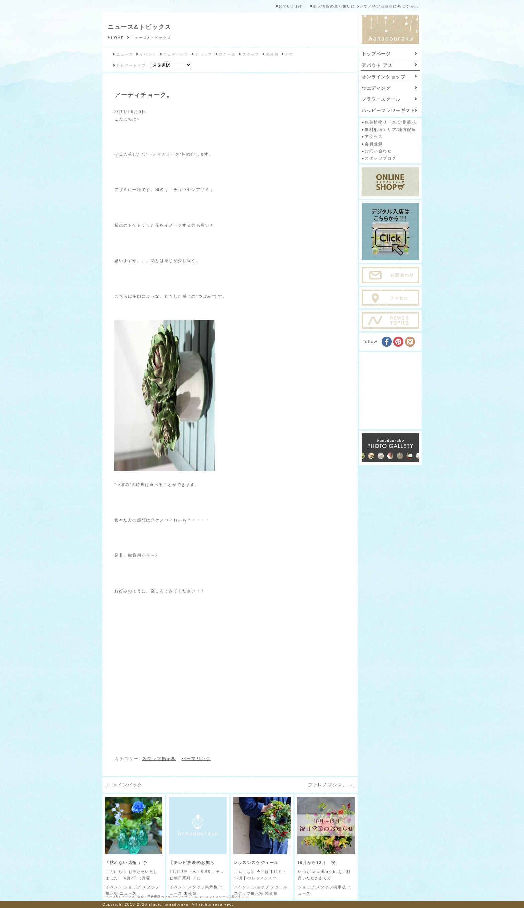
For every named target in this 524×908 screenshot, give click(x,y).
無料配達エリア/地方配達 (390, 130)
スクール (227, 54)
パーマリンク (196, 758)
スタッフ (250, 54)
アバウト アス (377, 65)
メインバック (124, 784)
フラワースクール (381, 99)
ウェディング (176, 54)
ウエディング (376, 88)
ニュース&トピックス (139, 27)
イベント (148, 54)
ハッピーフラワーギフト (388, 110)
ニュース (124, 54)
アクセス (374, 137)
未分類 (272, 54)
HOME (117, 38)
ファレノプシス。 (331, 784)
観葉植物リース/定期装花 (390, 122)
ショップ (203, 54)
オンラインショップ (383, 76)
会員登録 (374, 144)
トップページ (376, 53)
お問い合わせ (291, 6)
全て (289, 54)
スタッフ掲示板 (159, 758)
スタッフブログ (380, 158)
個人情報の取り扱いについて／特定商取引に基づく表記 (365, 6)
